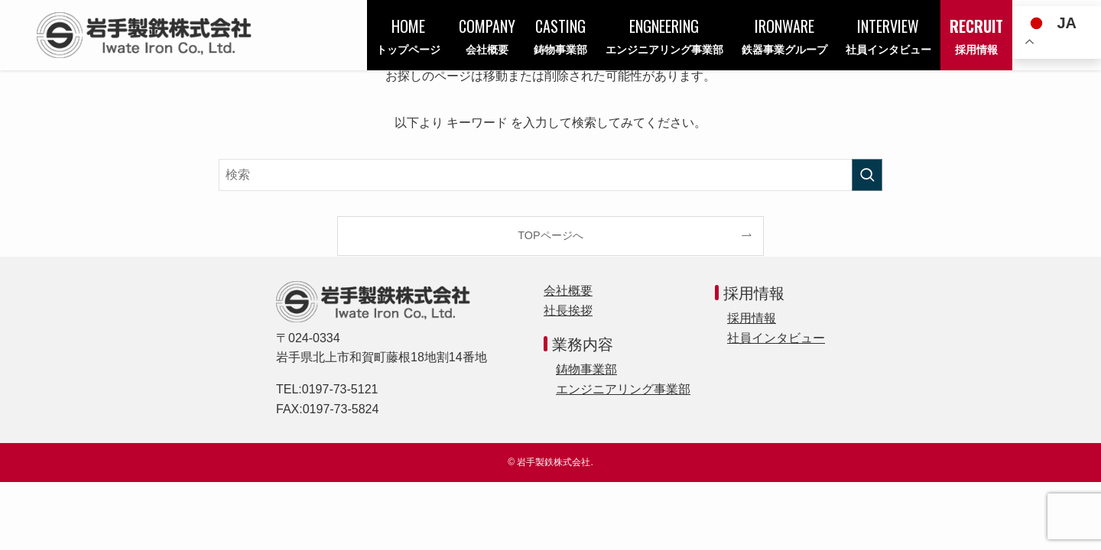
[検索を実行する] (867, 175)
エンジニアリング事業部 (623, 389)
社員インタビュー (776, 338)
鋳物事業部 (586, 369)
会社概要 (568, 290)
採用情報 (751, 318)
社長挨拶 (568, 310)
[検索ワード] (550, 175)
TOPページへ (550, 235)
